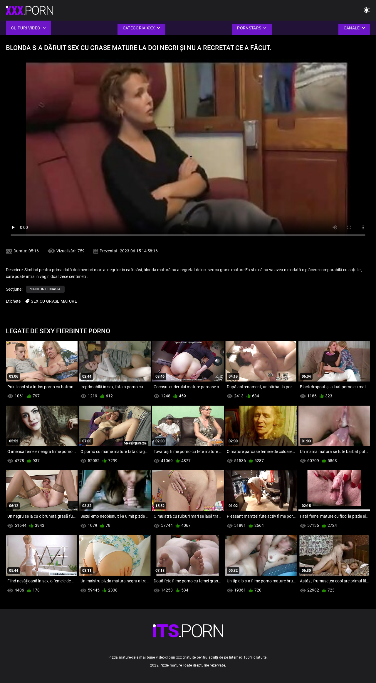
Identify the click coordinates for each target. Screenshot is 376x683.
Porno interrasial (45, 289)
